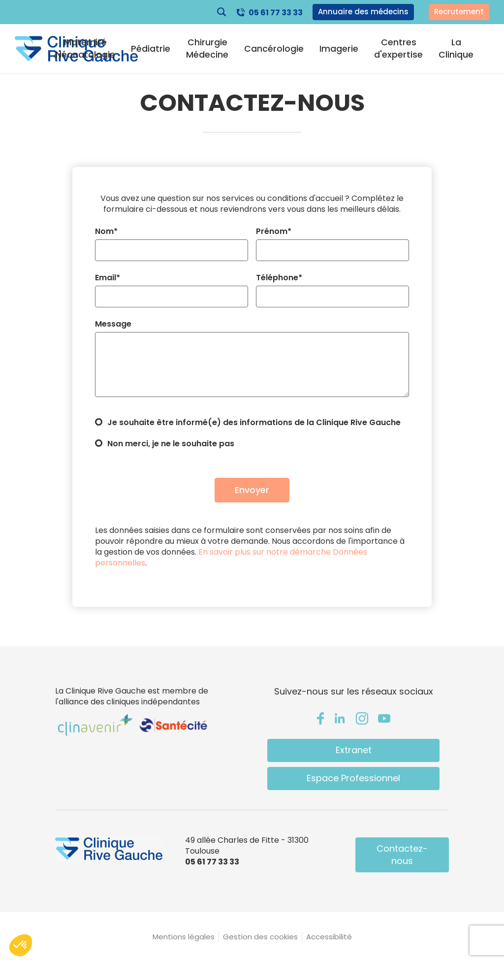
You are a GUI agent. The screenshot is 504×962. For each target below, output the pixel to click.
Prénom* (273, 231)
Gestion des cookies (260, 936)
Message (113, 324)
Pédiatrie (150, 49)
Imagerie (338, 49)
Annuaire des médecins (363, 11)
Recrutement (459, 11)
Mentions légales (184, 936)
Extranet (354, 750)
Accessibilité (329, 936)
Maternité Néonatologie (85, 48)
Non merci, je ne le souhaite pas (170, 443)
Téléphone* (279, 277)
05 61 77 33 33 (276, 12)
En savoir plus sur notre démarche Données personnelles (231, 557)
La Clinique (456, 48)
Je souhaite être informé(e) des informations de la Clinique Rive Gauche (254, 422)
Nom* (106, 231)
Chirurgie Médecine (207, 48)
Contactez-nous (402, 854)
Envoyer (252, 490)
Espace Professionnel (353, 778)
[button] (20, 945)
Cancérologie (274, 49)
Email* (107, 277)
